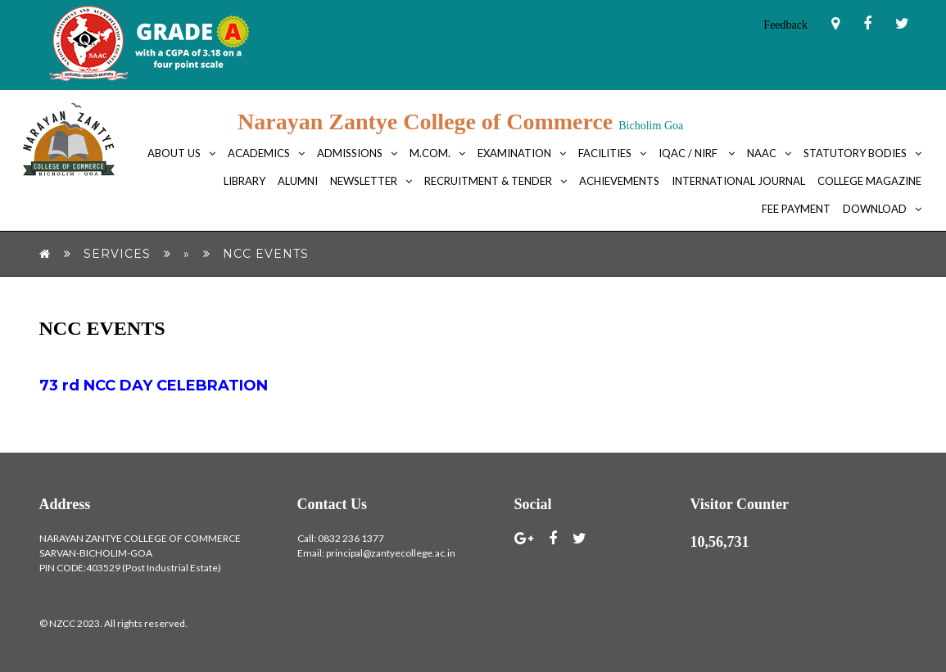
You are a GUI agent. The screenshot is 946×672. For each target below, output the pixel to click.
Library (244, 180)
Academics (259, 153)
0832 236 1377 (351, 538)
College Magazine (869, 180)
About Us (174, 153)
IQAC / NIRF (689, 153)
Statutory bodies (855, 153)
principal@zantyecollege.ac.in (390, 553)
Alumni (298, 180)
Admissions (349, 153)
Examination (514, 153)
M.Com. (430, 153)
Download (875, 208)
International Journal (738, 180)
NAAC (761, 153)
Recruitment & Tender (488, 180)
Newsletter (363, 180)
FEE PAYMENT (796, 208)
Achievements (619, 180)
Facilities (604, 153)
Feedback (785, 25)
